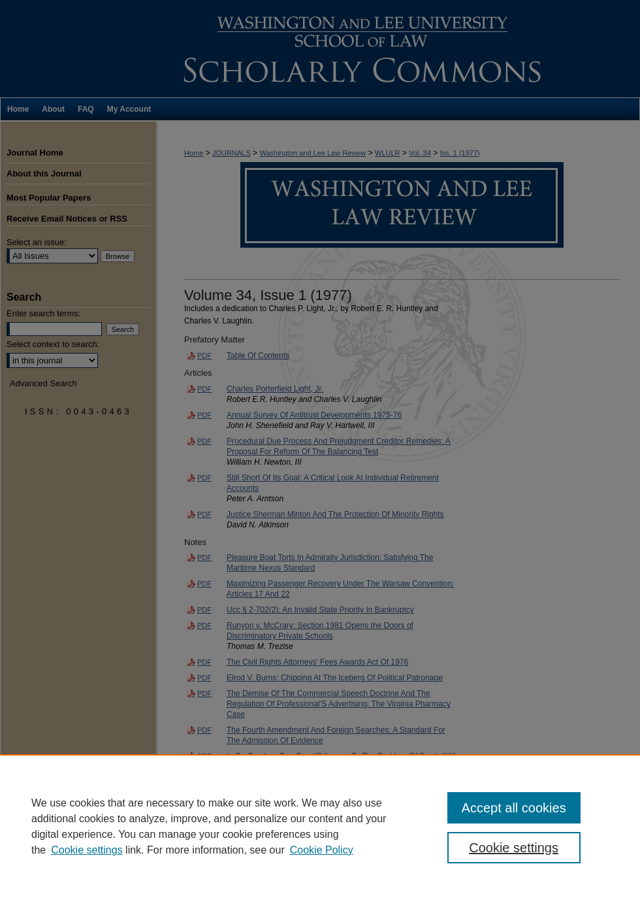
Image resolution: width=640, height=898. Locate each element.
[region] (320, 826)
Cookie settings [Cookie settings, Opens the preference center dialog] (513, 847)
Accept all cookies (514, 808)
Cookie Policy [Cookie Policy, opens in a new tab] (321, 850)
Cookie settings (86, 850)
